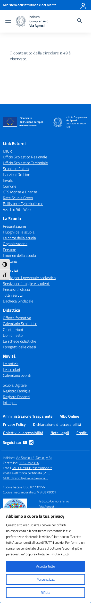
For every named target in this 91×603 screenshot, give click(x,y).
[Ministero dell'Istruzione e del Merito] (29, 4)
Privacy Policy (14, 424)
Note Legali (59, 433)
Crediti (82, 433)
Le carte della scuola (19, 238)
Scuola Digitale (15, 385)
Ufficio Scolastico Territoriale (25, 163)
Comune (9, 186)
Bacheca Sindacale (18, 301)
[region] (45, 555)
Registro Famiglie (16, 391)
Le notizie (10, 364)
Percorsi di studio (16, 289)
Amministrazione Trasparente (27, 416)
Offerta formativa (17, 318)
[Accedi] (83, 5)
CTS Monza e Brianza (20, 192)
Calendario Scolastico (20, 324)
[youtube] (25, 442)
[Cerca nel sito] (79, 21)
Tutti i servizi (13, 295)
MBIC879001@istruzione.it (32, 467)
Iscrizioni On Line (16, 174)
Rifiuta (45, 592)
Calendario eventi (17, 375)
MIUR (7, 151)
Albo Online (69, 416)
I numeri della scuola (19, 255)
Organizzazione (15, 244)
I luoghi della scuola (18, 232)
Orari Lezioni (13, 329)
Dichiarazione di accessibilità (57, 424)
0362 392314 (29, 462)
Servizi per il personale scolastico (29, 278)
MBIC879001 (46, 492)
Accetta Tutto (45, 566)
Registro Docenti (16, 397)
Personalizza (46, 579)
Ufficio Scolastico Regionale (25, 157)
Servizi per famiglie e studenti (26, 283)
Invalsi (8, 180)
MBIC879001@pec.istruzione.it (25, 478)
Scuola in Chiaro (16, 169)
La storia (10, 261)
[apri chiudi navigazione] (8, 21)
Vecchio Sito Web (17, 209)
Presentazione (14, 226)
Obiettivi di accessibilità (23, 433)
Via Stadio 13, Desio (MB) (34, 457)
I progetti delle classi (19, 347)
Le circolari (11, 369)
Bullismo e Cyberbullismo (23, 204)
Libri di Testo (13, 335)
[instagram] (31, 442)
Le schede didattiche (19, 341)
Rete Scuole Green (18, 198)
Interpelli (10, 402)
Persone (9, 249)
